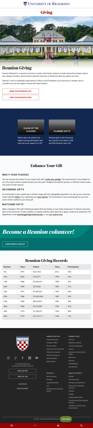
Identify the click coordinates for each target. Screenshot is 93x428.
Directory (71, 361)
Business (49, 380)
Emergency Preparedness (77, 383)
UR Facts (71, 340)
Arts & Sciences (51, 377)
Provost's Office (51, 346)
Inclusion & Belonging (75, 346)
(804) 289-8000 (23, 371)
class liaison (42, 197)
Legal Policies (22, 384)
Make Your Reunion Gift (21, 92)
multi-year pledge (53, 180)
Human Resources (52, 340)
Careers (71, 349)
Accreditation (73, 367)
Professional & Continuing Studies (54, 390)
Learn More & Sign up (15, 245)
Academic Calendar (75, 343)
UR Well (71, 395)
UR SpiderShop (73, 364)
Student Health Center (76, 398)
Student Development (53, 353)
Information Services (53, 356)
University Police (74, 380)
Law (47, 386)
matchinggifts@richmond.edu (30, 215)
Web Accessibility (22, 389)
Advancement (50, 362)
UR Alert (71, 377)
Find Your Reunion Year (20, 98)
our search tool (55, 215)
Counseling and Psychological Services (78, 402)
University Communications (55, 349)
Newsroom (72, 358)
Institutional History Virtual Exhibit (77, 354)
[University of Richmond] (46, 4)
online (17, 197)
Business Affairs (51, 359)
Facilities (71, 391)
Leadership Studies (52, 383)
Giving (46, 12)
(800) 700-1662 (23, 377)
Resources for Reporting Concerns (76, 387)
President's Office (52, 343)
